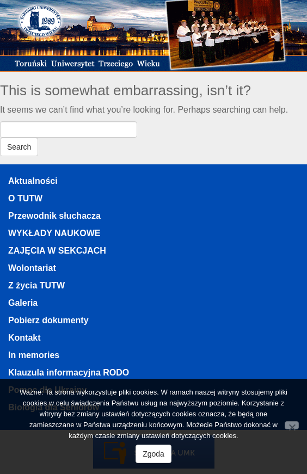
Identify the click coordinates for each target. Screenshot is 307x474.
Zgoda (153, 454)
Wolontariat (32, 268)
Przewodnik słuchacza (54, 215)
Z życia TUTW (36, 285)
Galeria (23, 302)
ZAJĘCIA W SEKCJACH (57, 250)
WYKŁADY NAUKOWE (54, 233)
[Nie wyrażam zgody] (292, 425)
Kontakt (24, 337)
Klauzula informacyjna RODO (68, 372)
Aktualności (33, 181)
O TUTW (25, 198)
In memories (33, 355)
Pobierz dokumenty (48, 320)
